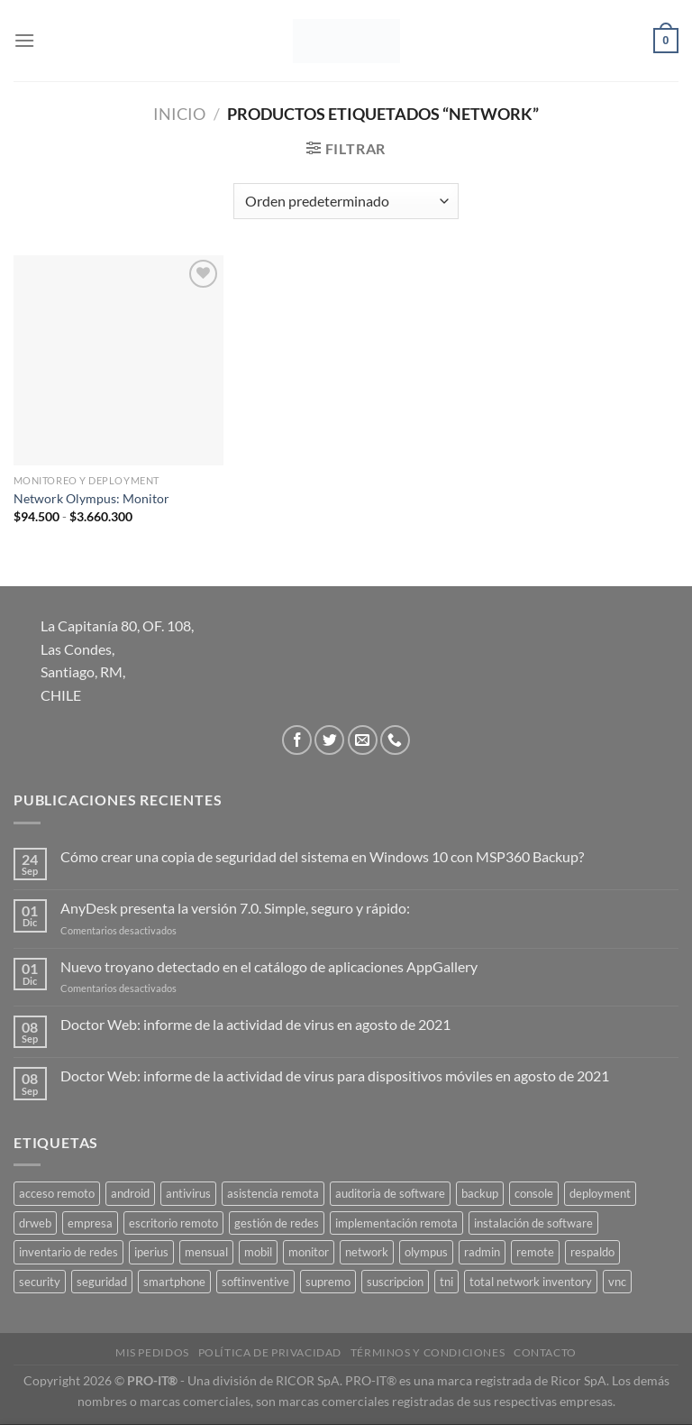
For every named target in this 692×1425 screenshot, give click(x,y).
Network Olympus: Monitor (91, 498)
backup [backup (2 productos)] (479, 1193)
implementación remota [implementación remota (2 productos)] (396, 1223)
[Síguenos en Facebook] (297, 740)
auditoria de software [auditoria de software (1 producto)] (390, 1193)
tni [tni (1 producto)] (446, 1281)
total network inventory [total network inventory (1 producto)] (530, 1281)
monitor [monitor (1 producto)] (308, 1252)
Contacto (545, 1352)
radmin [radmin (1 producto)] (482, 1252)
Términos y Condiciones (428, 1352)
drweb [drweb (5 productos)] (35, 1223)
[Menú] (24, 40)
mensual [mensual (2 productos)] (206, 1252)
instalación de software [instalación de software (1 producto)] (533, 1223)
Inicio (179, 114)
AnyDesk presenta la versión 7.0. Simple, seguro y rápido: (235, 907)
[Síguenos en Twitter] (329, 740)
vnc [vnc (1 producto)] (617, 1281)
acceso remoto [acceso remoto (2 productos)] (57, 1193)
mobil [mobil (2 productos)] (258, 1252)
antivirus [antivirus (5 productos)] (188, 1193)
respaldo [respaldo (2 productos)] (592, 1252)
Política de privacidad (269, 1352)
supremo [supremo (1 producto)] (328, 1281)
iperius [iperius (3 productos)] (151, 1252)
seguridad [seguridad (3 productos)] (102, 1281)
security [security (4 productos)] (39, 1281)
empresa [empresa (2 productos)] (90, 1223)
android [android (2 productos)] (130, 1193)
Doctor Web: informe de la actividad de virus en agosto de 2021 (255, 1024)
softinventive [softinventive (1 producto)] (255, 1281)
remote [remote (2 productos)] (535, 1252)
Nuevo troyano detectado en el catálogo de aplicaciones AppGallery (269, 966)
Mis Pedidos (152, 1352)
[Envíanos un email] (363, 740)
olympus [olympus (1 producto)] (426, 1252)
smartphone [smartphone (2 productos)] (174, 1281)
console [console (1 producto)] (533, 1193)
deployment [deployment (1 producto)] (600, 1193)
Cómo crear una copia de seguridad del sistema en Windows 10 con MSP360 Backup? (322, 856)
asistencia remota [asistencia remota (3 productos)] (273, 1193)
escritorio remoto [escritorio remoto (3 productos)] (173, 1223)
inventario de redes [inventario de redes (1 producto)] (68, 1252)
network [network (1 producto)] (366, 1252)
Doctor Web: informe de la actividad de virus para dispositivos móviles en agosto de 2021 (334, 1075)
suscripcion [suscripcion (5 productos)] (395, 1281)
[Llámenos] (395, 740)
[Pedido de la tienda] (345, 201)
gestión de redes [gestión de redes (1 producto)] (276, 1223)
